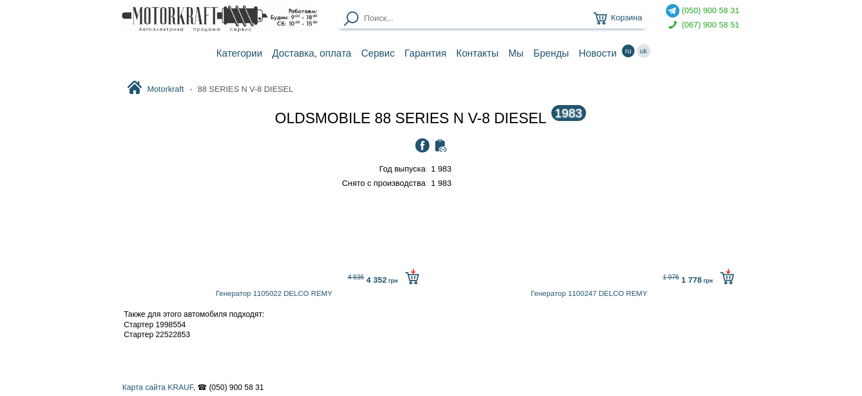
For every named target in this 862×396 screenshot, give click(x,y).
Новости (598, 53)
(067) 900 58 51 (702, 25)
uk (644, 50)
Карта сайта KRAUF (157, 387)
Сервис (378, 53)
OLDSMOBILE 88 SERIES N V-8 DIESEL (430, 118)
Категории (239, 53)
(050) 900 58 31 (702, 11)
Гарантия (425, 53)
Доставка (311, 53)
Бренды (551, 53)
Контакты (477, 53)
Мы (516, 53)
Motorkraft (155, 88)
